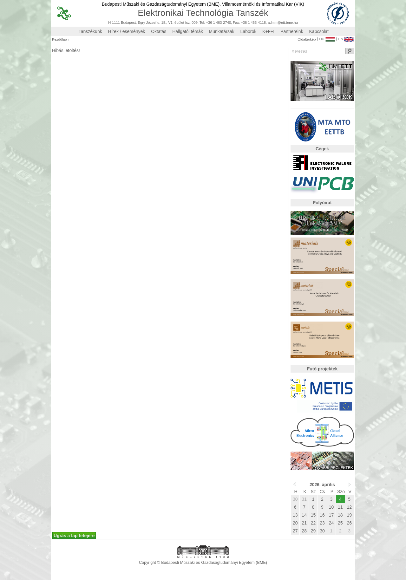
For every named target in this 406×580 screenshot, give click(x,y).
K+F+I (268, 31)
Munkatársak (221, 31)
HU (327, 38)
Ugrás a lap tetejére (74, 535)
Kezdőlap (59, 39)
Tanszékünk (90, 31)
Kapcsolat (319, 31)
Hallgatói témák (187, 31)
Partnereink (291, 31)
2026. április (322, 484)
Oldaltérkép (307, 39)
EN (346, 38)
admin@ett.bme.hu (283, 22)
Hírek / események (126, 31)
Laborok (248, 31)
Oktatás (158, 31)
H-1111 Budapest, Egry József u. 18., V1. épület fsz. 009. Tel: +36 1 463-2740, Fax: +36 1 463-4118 (187, 22)
